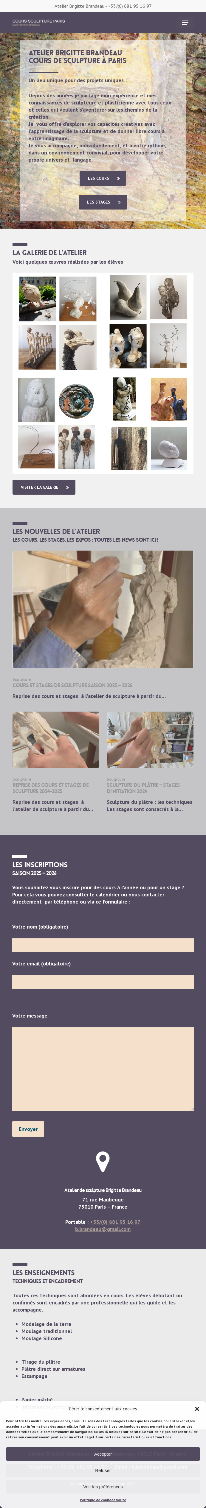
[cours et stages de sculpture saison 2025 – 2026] (103, 625)
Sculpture (22, 679)
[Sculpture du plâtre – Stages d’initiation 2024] (150, 762)
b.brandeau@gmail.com (103, 1229)
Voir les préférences (103, 1486)
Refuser (103, 1470)
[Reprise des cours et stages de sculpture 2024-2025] (56, 762)
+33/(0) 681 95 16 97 (130, 6)
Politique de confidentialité (103, 1500)
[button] (197, 1409)
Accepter (103, 1454)
